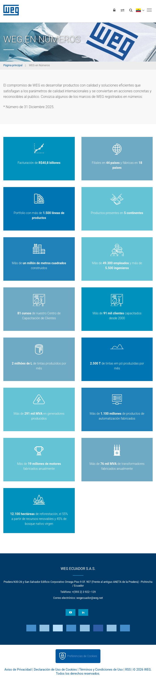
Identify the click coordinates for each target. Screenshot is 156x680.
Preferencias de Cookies (82, 656)
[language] (140, 10)
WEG (9, 10)
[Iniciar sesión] (114, 10)
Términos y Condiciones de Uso (101, 669)
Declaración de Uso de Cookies (55, 669)
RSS (128, 669)
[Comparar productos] (122, 10)
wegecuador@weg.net (89, 598)
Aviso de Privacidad (18, 669)
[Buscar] (130, 10)
